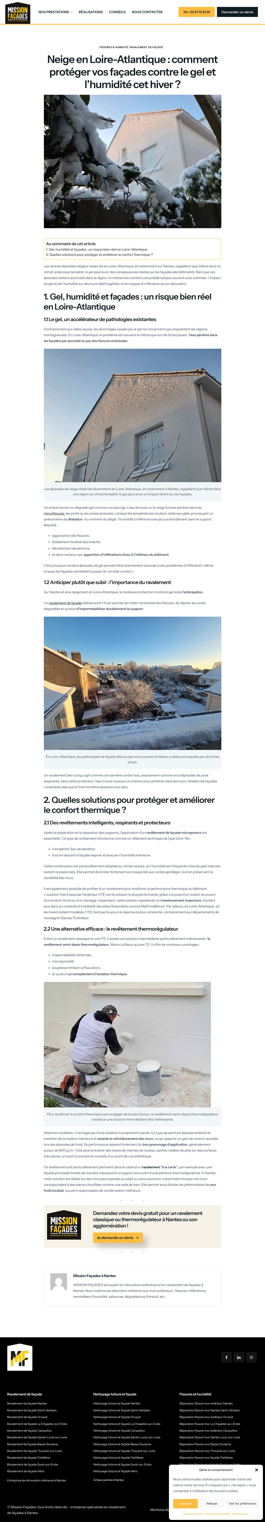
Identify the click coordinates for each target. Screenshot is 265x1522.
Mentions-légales (240, 1513)
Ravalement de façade (146, 47)
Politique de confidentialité (217, 1513)
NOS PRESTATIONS (56, 12)
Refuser (212, 1503)
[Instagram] (251, 1357)
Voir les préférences (242, 1503)
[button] (257, 1470)
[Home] (17, 12)
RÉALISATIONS (91, 12)
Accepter (185, 1503)
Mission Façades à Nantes (94, 1275)
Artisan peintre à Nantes (108, 1480)
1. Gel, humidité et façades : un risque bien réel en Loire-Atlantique (96, 249)
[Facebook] (226, 1357)
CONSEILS (117, 12)
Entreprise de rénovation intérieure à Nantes (36, 1480)
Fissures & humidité (113, 47)
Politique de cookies (192, 1513)
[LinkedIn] (239, 1357)
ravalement (151, 1167)
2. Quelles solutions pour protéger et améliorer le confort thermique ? (99, 254)
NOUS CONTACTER (147, 12)
